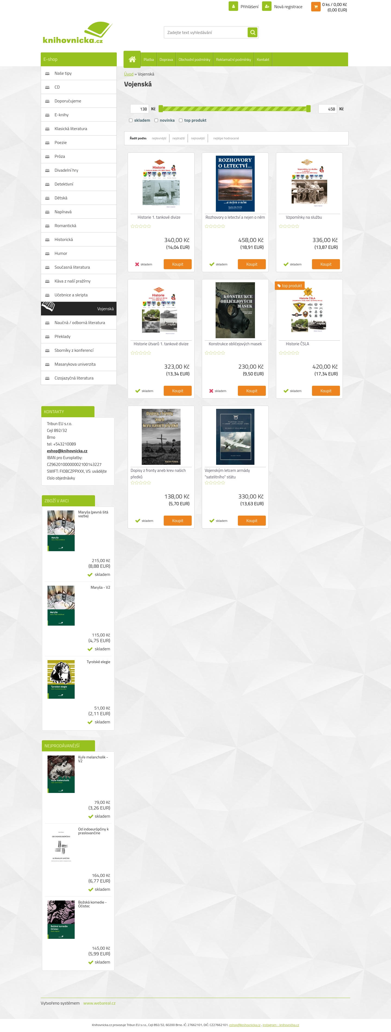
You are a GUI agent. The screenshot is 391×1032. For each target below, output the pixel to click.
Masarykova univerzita (75, 364)
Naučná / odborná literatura (80, 322)
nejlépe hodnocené (226, 138)
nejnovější (197, 138)
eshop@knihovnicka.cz (67, 451)
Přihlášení (250, 6)
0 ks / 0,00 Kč (334, 4)
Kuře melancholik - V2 (93, 759)
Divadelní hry (66, 170)
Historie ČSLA (297, 344)
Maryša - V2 (100, 587)
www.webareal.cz (99, 1003)
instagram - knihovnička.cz (281, 1024)
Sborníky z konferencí (74, 350)
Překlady (63, 336)
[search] (252, 32)
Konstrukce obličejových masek (235, 344)
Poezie (61, 142)
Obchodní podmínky (194, 59)
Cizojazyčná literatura (74, 378)
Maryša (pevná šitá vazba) (93, 514)
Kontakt (263, 59)
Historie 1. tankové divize (159, 217)
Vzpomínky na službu (304, 217)
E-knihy (62, 114)
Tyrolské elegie (98, 662)
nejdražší (178, 138)
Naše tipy (63, 73)
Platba (149, 59)
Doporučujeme (68, 101)
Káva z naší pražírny (73, 281)
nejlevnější (159, 138)
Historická (64, 239)
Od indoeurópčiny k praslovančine (93, 831)
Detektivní (64, 184)
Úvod (129, 74)
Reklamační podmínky (233, 59)
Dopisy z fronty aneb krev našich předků (158, 473)
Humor (61, 253)
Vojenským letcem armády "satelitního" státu (227, 473)
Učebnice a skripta (71, 294)
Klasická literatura (71, 128)
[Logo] (78, 32)
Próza (60, 156)
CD (57, 87)
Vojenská (105, 308)
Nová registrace (287, 6)
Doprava (166, 59)
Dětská (61, 198)
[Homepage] (134, 59)
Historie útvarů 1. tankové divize (161, 344)
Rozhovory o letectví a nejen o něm (235, 217)
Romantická (65, 225)
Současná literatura (72, 267)
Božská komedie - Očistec (92, 904)
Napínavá (63, 211)
